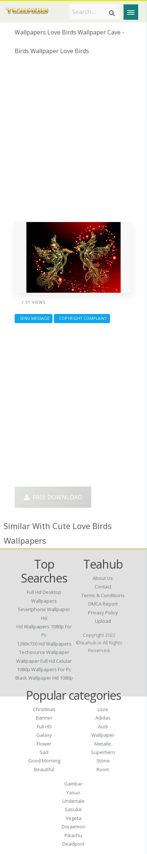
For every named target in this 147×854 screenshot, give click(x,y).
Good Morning (44, 760)
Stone (103, 760)
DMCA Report (103, 603)
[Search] (111, 13)
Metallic (103, 743)
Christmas (44, 709)
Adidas (103, 717)
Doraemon (73, 826)
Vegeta (73, 818)
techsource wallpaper (44, 652)
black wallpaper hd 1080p (44, 677)
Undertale (73, 801)
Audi (103, 726)
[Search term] (94, 12)
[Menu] (131, 12)
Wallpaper (102, 735)
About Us (103, 578)
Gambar (73, 783)
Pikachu (73, 835)
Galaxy (44, 735)
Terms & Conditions (103, 595)
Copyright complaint (82, 318)
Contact (103, 586)
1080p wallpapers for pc (44, 669)
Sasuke (73, 809)
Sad (44, 752)
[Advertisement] (73, 141)
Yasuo (73, 792)
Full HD (44, 726)
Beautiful (44, 769)
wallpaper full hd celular (44, 661)
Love (103, 709)
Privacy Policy (103, 612)
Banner (44, 717)
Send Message (33, 318)
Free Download (53, 497)
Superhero (103, 752)
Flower (44, 743)
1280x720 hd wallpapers (44, 643)
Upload (103, 621)
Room (102, 769)
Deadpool (73, 843)
